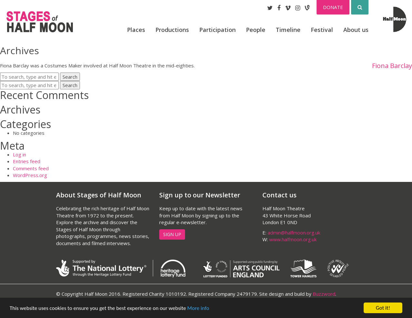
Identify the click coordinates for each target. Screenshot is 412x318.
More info (198, 308)
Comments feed (31, 168)
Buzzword (324, 294)
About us (355, 30)
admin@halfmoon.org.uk (294, 232)
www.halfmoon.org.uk (293, 239)
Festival (322, 30)
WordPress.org (30, 175)
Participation (217, 30)
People (255, 30)
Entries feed (26, 161)
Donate (333, 7)
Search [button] (70, 77)
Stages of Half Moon (39, 21)
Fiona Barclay (392, 65)
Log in (19, 154)
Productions (172, 30)
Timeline (288, 30)
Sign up (172, 234)
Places (136, 30)
